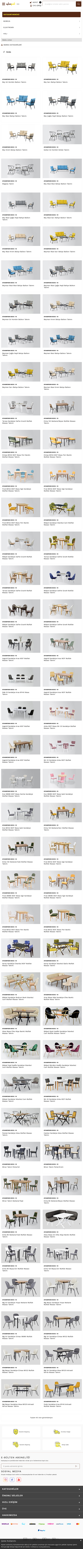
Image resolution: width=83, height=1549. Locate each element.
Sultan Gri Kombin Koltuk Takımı (56, 150)
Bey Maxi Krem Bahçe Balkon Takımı (16, 252)
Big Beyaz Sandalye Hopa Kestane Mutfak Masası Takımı (57, 1304)
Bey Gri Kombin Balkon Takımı (14, 82)
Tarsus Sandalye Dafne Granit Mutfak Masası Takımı (17, 422)
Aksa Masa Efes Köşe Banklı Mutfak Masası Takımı (16, 1032)
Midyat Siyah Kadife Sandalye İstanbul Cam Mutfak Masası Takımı (59, 1032)
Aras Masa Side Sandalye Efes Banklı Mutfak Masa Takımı (58, 998)
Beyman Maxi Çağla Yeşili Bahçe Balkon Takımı (59, 286)
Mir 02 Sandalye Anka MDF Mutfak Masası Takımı (57, 761)
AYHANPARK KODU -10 (9, 79)
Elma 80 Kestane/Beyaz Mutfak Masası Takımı (59, 1202)
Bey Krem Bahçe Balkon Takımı (14, 150)
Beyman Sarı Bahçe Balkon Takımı (16, 387)
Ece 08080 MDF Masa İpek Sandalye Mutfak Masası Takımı (58, 795)
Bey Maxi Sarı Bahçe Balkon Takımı (58, 218)
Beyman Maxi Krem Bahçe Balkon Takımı (57, 388)
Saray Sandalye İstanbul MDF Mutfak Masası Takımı (17, 965)
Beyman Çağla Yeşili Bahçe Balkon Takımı (15, 354)
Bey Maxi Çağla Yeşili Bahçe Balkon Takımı (16, 219)
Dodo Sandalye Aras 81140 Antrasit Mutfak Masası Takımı (57, 1405)
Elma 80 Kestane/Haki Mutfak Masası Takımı (17, 1236)
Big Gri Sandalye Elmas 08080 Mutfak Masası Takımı (17, 1337)
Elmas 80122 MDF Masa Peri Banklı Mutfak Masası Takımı (16, 456)
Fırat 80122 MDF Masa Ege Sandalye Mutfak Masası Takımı (16, 490)
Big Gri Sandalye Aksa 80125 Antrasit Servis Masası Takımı (58, 1371)
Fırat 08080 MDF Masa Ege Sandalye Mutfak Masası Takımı (17, 897)
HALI (5, 34)
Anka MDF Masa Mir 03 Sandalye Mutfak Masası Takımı (60, 727)
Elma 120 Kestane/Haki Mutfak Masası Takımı (17, 863)
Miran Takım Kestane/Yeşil (12, 1201)
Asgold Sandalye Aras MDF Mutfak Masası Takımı (16, 659)
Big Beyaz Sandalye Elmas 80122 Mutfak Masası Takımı (18, 1371)
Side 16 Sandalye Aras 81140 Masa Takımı (15, 693)
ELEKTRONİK (8, 27)
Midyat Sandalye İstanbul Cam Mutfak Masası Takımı (59, 524)
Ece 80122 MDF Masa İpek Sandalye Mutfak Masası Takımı (16, 829)
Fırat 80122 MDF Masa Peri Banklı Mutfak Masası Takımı (15, 524)
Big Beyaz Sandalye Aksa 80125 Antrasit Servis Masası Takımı (18, 1405)
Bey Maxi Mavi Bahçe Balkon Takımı (58, 184)
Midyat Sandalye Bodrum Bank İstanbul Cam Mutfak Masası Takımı (17, 998)
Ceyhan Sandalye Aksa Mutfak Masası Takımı (59, 1134)
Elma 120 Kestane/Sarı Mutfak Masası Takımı (59, 829)
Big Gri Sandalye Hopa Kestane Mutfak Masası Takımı (17, 1304)
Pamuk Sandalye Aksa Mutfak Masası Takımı (17, 1134)
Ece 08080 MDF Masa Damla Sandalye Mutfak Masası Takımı (17, 795)
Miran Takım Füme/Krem (53, 1167)
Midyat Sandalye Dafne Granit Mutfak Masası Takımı (17, 558)
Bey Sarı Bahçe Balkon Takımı (56, 82)
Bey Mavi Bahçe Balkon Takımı (14, 116)
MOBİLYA (6, 21)
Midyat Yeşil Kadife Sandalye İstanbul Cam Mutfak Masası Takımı (16, 1066)
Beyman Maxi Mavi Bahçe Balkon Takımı (18, 286)
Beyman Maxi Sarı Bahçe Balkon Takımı (59, 252)
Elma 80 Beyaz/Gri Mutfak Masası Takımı (15, 1270)
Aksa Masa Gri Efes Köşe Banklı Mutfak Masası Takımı (59, 1236)
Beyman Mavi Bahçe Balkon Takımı (57, 353)
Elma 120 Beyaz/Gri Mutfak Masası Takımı (57, 1270)
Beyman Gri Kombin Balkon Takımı (16, 319)
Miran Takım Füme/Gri (11, 1167)
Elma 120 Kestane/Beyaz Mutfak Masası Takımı (59, 422)
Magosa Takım (8, 184)
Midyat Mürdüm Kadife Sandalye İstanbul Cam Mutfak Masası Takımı (60, 1066)
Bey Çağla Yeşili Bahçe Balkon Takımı (58, 116)
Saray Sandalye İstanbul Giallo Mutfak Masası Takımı (59, 965)
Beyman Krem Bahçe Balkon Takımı (58, 319)
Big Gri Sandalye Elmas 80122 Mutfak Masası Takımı (58, 1337)
